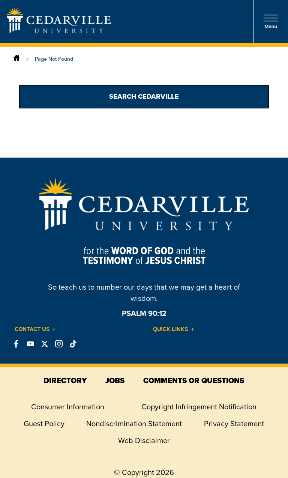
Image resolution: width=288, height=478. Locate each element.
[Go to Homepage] (59, 31)
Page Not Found (54, 59)
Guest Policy (44, 423)
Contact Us (32, 329)
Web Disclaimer (144, 440)
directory (65, 380)
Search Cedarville (144, 96)
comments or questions (193, 380)
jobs (114, 380)
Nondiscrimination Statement (134, 423)
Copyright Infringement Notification (198, 406)
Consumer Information (67, 406)
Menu (271, 21)
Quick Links (170, 329)
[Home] (17, 59)
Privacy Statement (234, 423)
